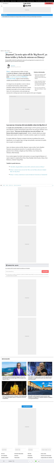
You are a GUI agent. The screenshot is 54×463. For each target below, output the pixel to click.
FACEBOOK (30, 455)
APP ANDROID (4, 455)
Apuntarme (45, 271)
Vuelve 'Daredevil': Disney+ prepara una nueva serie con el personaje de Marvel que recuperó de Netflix (40, 83)
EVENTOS (16, 455)
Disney (4, 185)
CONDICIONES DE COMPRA (46, 457)
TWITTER (29, 453)
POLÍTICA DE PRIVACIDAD (46, 455)
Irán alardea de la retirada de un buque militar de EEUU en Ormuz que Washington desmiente (21, 16)
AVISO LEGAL (43, 453)
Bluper (6, 52)
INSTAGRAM (30, 457)
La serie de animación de (16, 76)
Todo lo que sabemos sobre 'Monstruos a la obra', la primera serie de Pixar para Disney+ (40, 76)
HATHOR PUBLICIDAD (18, 453)
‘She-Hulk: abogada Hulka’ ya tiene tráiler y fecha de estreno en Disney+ (27, 166)
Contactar (17, 449)
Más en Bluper (6, 359)
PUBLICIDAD (16, 457)
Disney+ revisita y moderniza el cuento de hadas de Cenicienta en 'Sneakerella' (28, 174)
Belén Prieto (13, 65)
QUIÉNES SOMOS (4, 457)
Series (7, 185)
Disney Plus (11, 185)
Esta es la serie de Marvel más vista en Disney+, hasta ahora (40, 89)
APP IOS (3, 453)
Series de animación (17, 185)
